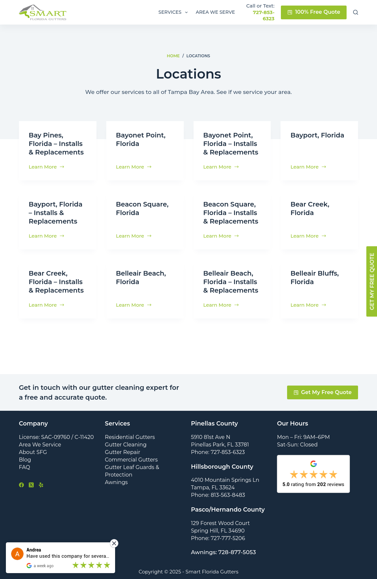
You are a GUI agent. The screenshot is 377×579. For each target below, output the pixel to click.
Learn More (47, 167)
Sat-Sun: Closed (297, 445)
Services (174, 12)
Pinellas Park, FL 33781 (220, 445)
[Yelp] (41, 484)
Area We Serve (215, 12)
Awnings (116, 482)
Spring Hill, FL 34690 (218, 531)
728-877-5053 (237, 552)
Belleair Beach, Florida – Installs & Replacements (230, 281)
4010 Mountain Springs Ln (225, 480)
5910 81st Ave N (210, 437)
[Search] (355, 12)
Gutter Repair (122, 452)
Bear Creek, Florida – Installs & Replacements (56, 281)
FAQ (24, 467)
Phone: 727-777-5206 (218, 538)
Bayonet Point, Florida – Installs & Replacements (230, 143)
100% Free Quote (313, 12)
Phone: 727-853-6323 (218, 452)
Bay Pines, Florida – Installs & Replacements (56, 143)
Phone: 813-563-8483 (218, 495)
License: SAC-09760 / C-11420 (56, 437)
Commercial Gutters (131, 460)
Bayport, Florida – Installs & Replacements (55, 212)
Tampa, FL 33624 (213, 487)
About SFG (33, 452)
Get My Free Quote (323, 392)
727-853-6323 (264, 15)
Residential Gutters (130, 437)
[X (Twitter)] (31, 484)
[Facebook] (21, 484)
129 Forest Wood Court (220, 523)
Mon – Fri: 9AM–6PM (303, 437)
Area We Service (40, 445)
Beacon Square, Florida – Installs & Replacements (230, 212)
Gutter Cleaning (125, 445)
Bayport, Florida (317, 135)
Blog (25, 460)
